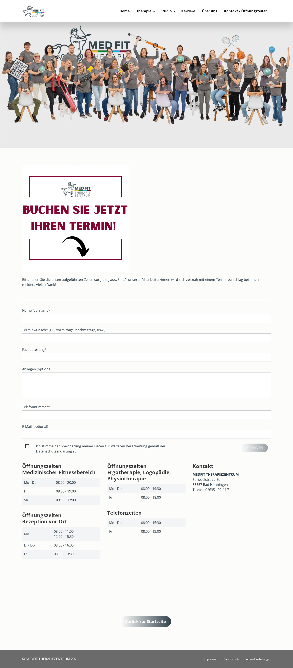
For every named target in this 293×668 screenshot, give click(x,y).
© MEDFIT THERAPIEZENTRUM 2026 (50, 659)
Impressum (211, 659)
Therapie (143, 11)
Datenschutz (231, 659)
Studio (166, 11)
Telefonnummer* (36, 407)
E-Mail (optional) (35, 426)
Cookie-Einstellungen (257, 659)
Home (125, 11)
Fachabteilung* (34, 349)
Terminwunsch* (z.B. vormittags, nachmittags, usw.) (63, 330)
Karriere (188, 11)
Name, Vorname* (36, 310)
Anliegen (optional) (37, 369)
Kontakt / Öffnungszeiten (246, 11)
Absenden (254, 447)
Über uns (209, 11)
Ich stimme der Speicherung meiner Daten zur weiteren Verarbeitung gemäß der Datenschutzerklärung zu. (101, 449)
